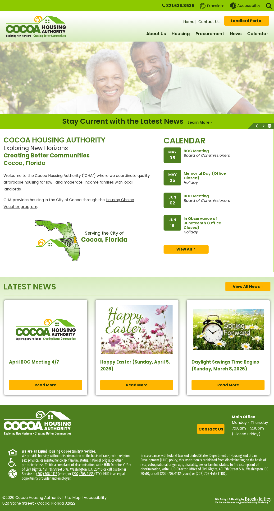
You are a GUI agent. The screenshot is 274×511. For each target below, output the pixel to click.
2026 (9, 497)
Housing (181, 34)
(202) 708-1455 (83, 474)
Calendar (257, 34)
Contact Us (208, 21)
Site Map (72, 497)
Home (188, 21)
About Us (156, 34)
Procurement (210, 34)
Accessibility (95, 497)
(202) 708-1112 (46, 474)
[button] (269, 5)
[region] (137, 121)
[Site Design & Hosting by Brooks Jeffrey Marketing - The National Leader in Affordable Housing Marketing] (243, 500)
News (236, 34)
